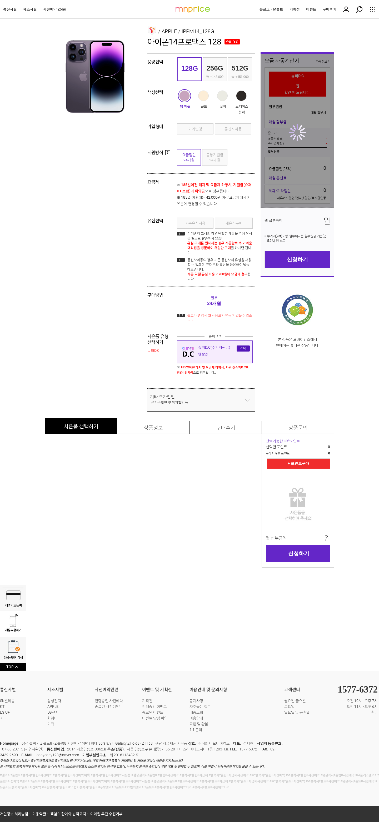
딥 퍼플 (184, 96)
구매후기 (329, 9)
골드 (203, 96)
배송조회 (196, 712)
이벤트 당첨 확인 (155, 718)
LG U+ (5, 712)
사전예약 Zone (54, 9)
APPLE (52, 706)
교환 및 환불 (199, 724)
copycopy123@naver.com (58, 755)
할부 (214, 300)
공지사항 (196, 701)
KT (2, 706)
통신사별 (10, 9)
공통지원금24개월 (214, 157)
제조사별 (30, 9)
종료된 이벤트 (152, 712)
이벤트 (311, 9)
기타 (3, 718)
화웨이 (52, 718)
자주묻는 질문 (200, 706)
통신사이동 (233, 129)
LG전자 (53, 712)
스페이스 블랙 (241, 96)
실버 (222, 96)
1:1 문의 (196, 730)
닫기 (247, 400)
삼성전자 (54, 701)
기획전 (295, 9)
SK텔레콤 (7, 701)
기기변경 (195, 129)
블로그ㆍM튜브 (271, 9)
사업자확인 (33, 749)
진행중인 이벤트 (154, 706)
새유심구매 (233, 223)
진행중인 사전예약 (109, 701)
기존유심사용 (195, 223)
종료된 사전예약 (107, 706)
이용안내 (196, 718)
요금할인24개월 (189, 157)
